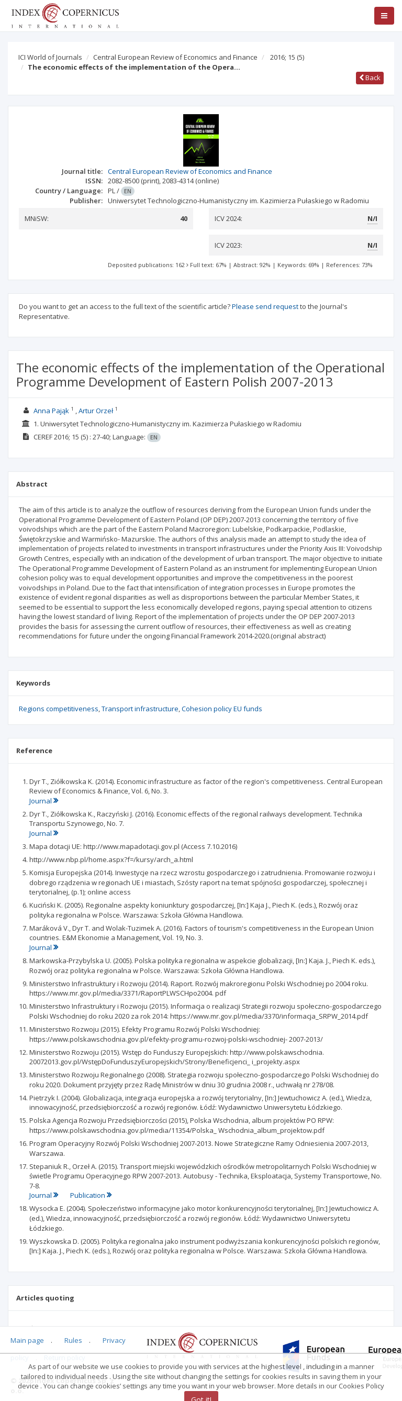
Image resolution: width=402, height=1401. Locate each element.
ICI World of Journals (50, 57)
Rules (73, 1340)
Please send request (265, 306)
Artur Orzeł (96, 410)
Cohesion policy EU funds (222, 708)
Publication (90, 1195)
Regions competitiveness (58, 708)
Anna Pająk (51, 410)
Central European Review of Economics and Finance (175, 57)
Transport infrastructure (140, 708)
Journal (43, 801)
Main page (27, 1340)
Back (370, 77)
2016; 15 (287, 57)
